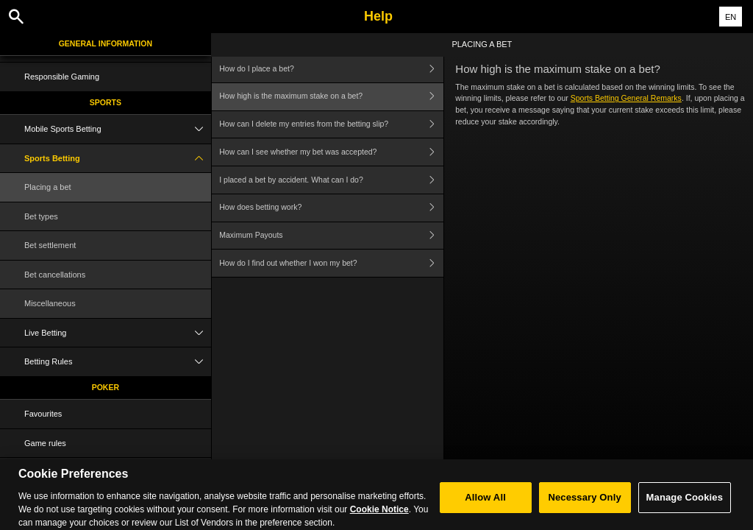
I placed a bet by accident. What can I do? (331, 180)
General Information (105, 43)
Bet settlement (50, 245)
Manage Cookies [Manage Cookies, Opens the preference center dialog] (684, 503)
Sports (105, 102)
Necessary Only (584, 503)
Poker (105, 387)
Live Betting (117, 333)
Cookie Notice (379, 515)
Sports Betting (117, 158)
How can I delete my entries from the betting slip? (331, 124)
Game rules (45, 443)
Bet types (41, 216)
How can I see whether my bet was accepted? (331, 152)
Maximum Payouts (331, 236)
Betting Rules (117, 361)
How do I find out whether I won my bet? (331, 263)
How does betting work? (331, 208)
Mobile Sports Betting (117, 129)
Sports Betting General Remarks (626, 97)
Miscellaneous (50, 303)
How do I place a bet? (331, 68)
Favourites (43, 413)
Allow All (485, 503)
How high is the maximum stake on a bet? (331, 96)
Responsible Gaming (61, 76)
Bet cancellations (54, 274)
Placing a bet (47, 187)
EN (730, 17)
